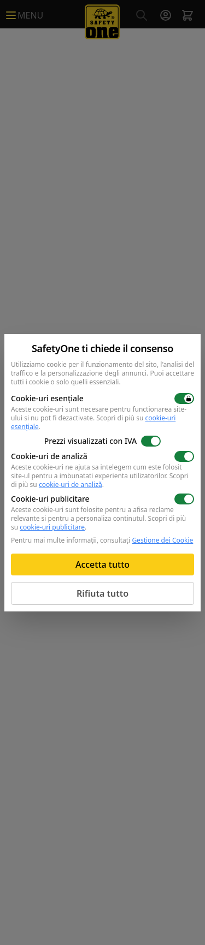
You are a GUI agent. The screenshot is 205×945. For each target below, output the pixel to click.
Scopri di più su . (100, 480)
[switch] (184, 398)
